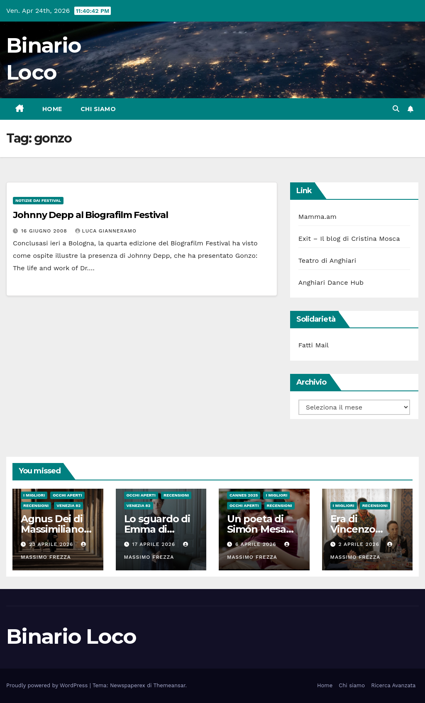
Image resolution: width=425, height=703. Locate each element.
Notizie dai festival (38, 200)
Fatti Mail (313, 345)
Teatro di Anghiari (327, 260)
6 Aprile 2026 (256, 544)
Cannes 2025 (244, 495)
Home (52, 109)
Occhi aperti (67, 495)
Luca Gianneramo (106, 231)
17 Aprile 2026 (154, 544)
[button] (396, 109)
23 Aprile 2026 (52, 544)
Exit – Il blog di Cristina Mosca (349, 238)
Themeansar (170, 685)
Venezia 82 (68, 505)
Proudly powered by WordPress (48, 685)
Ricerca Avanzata (393, 685)
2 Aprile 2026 (359, 544)
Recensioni (36, 505)
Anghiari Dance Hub (331, 282)
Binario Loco (71, 636)
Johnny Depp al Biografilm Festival (90, 215)
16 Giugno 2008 (45, 231)
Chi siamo (98, 109)
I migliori (34, 495)
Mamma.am (317, 217)
